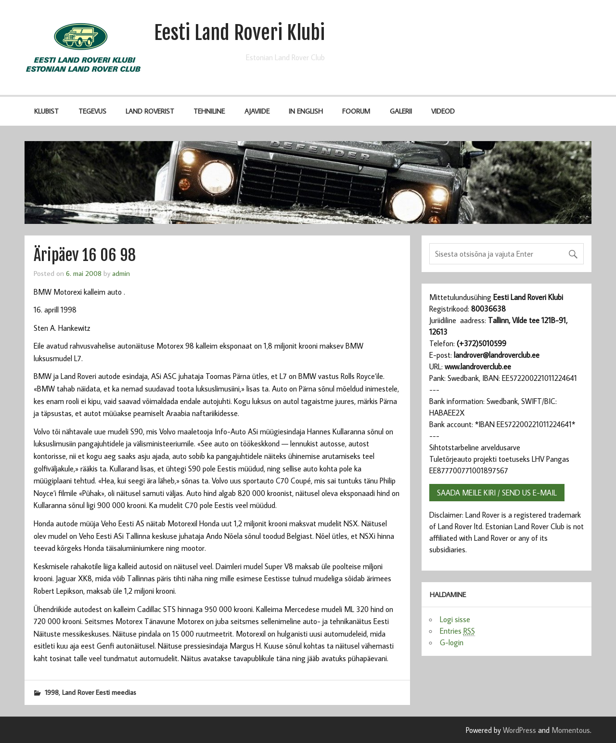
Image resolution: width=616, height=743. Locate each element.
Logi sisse (455, 619)
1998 (52, 692)
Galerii (401, 111)
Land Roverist (150, 111)
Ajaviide (257, 111)
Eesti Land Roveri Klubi (239, 33)
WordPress (519, 730)
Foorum (356, 111)
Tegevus (92, 111)
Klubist (46, 111)
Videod (443, 111)
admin (121, 273)
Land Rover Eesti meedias (99, 692)
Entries (457, 631)
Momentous (571, 730)
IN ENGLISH (306, 111)
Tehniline (209, 111)
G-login (451, 642)
